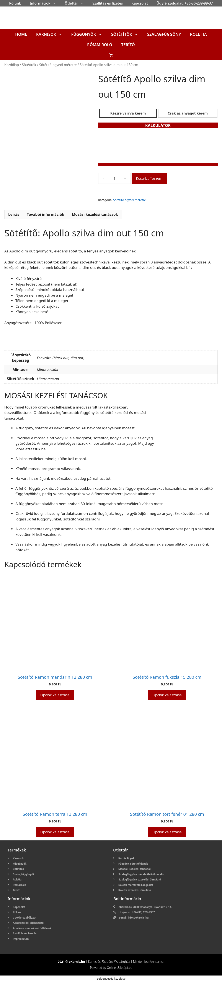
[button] (55, 3)
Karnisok (51, 34)
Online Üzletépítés (119, 968)
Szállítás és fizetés (107, 3)
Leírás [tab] (13, 214)
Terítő (128, 44)
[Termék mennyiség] (114, 178)
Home (21, 34)
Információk (45, 3)
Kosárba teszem (149, 178)
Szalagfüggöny (164, 34)
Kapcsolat (140, 3)
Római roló (99, 44)
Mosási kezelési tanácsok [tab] (95, 214)
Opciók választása (54, 695)
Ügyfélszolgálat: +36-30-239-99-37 (185, 3)
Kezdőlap (11, 64)
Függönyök (89, 34)
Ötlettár (76, 3)
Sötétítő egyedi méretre (58, 64)
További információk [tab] (45, 214)
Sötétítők (127, 34)
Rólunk (15, 3)
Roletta (198, 34)
